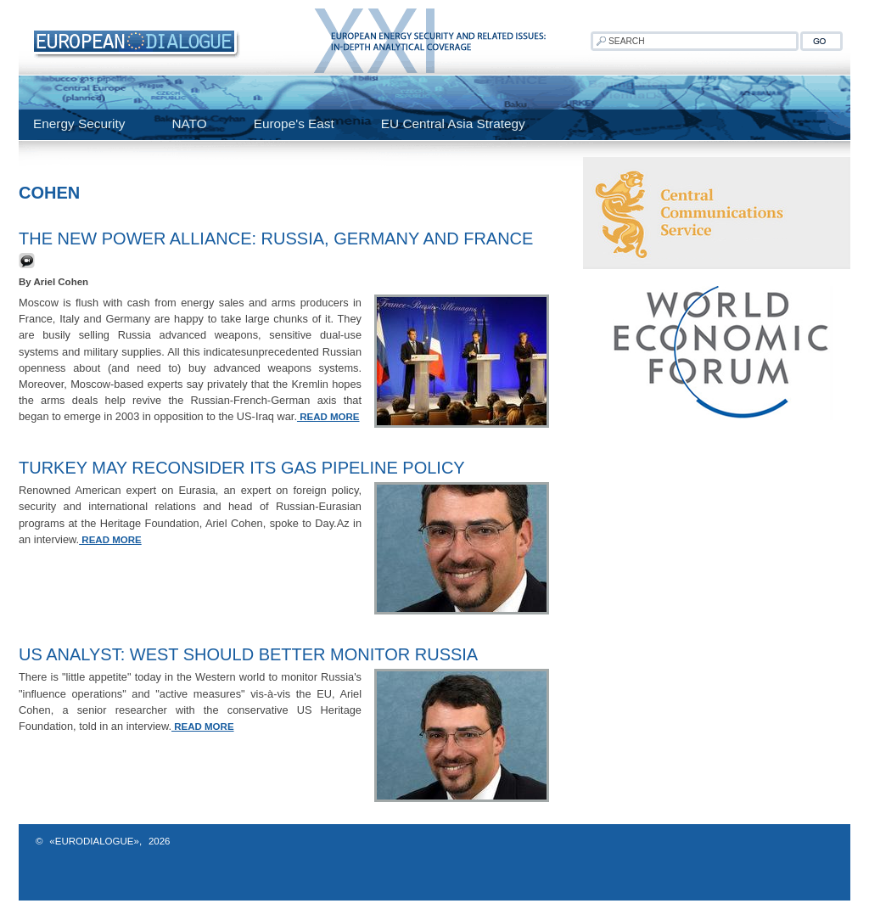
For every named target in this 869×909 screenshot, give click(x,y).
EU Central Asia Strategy (453, 123)
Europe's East (294, 123)
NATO (188, 123)
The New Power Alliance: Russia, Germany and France (276, 238)
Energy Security (79, 123)
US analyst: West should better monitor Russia (248, 654)
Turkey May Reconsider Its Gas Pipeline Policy (242, 467)
